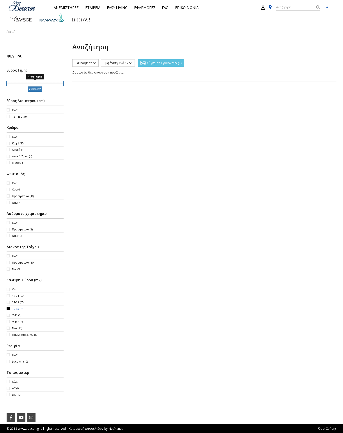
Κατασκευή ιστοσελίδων (86, 428)
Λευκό (18, 150)
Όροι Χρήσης (327, 428)
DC (16, 395)
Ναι (16, 203)
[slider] (6, 83)
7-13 (16, 315)
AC (15, 388)
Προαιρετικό (23, 196)
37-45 (18, 309)
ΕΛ (326, 7)
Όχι (16, 189)
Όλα (15, 110)
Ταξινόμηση (85, 63)
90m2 (17, 322)
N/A (17, 328)
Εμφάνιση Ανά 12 (118, 63)
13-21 (18, 296)
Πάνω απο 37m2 (24, 335)
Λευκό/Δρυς (22, 156)
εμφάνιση (35, 89)
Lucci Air (20, 361)
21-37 (18, 302)
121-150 (19, 117)
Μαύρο (18, 163)
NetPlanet (115, 428)
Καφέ (18, 143)
